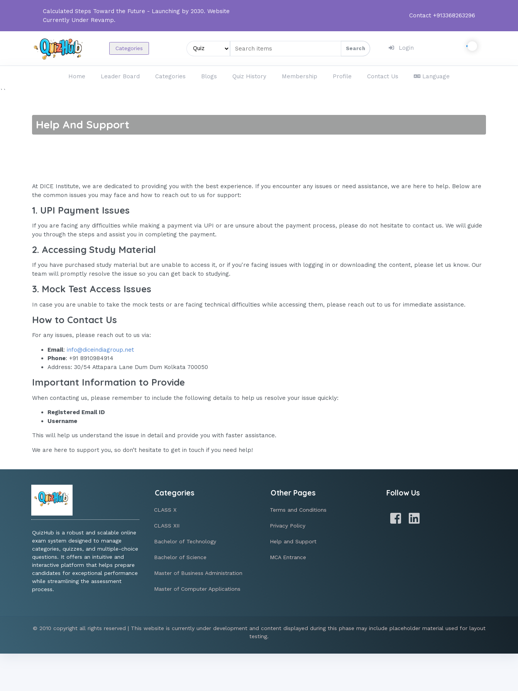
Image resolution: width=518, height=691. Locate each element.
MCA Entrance (288, 557)
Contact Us (382, 76)
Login (401, 47)
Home (76, 76)
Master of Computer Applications (197, 589)
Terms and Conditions (298, 510)
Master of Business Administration (198, 573)
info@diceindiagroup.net (100, 349)
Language (432, 76)
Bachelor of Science (180, 557)
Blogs (209, 76)
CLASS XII (166, 525)
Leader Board (120, 76)
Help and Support (293, 541)
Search (355, 48)
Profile (342, 76)
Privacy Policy (287, 525)
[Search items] (300, 48)
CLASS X (165, 510)
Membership (299, 76)
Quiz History (249, 76)
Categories (129, 48)
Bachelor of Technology (185, 541)
